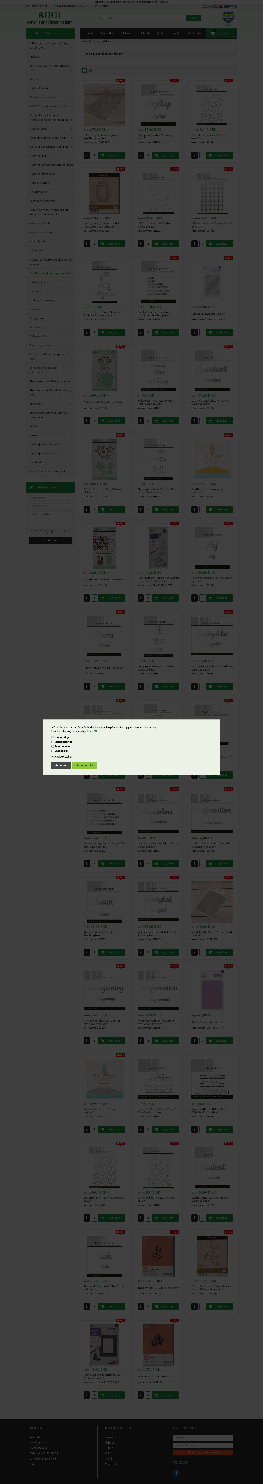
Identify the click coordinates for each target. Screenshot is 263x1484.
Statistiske (61, 751)
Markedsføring (64, 741)
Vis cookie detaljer (61, 756)
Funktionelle (62, 746)
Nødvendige (62, 737)
